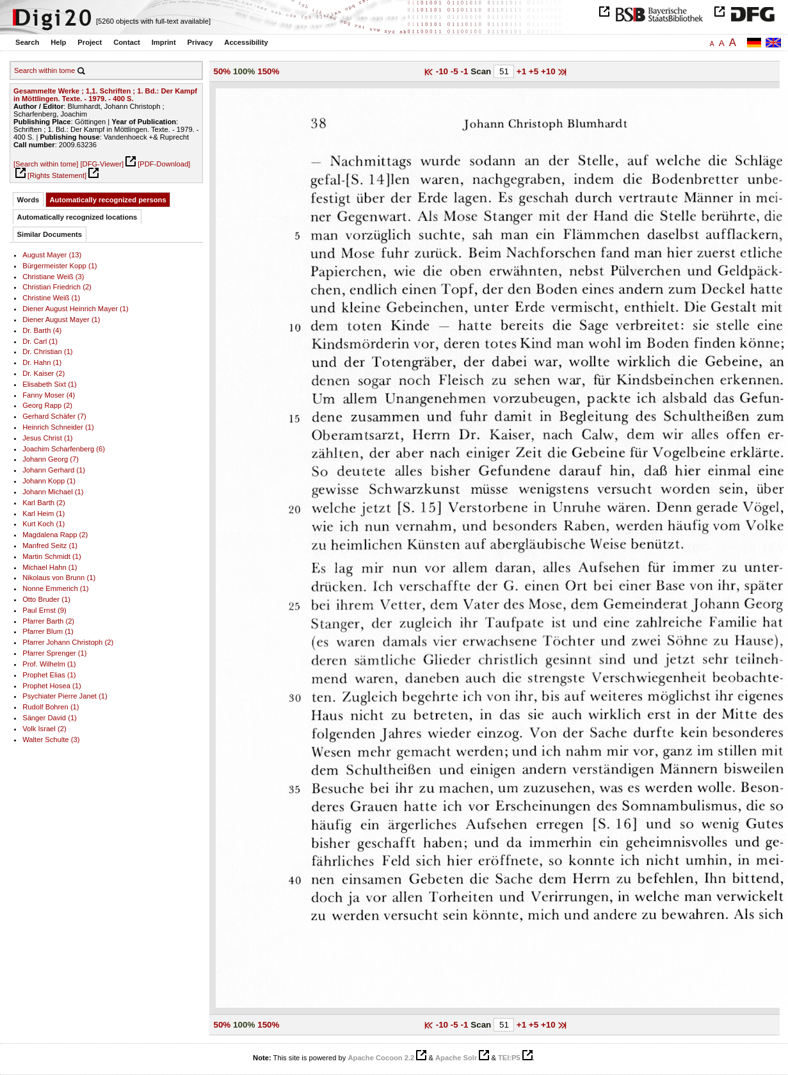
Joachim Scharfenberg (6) (63, 449)
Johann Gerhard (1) (53, 470)
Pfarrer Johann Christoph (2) (67, 642)
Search (27, 42)
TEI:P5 (509, 1058)
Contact (126, 42)
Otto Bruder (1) (46, 599)
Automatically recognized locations (77, 217)
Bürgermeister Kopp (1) (59, 266)
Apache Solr (456, 1058)
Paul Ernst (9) (44, 610)
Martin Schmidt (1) (51, 556)
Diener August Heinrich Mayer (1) (75, 308)
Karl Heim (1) (43, 513)
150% (268, 71)
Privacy (200, 42)
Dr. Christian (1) (47, 351)
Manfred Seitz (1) (49, 545)
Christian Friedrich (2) (57, 287)
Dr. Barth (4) (41, 330)
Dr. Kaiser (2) (43, 373)
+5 (535, 71)
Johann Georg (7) (50, 459)
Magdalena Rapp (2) (55, 534)
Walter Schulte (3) (50, 739)
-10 (443, 71)
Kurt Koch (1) (43, 524)
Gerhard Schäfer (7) (54, 416)
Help (58, 42)
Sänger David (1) (49, 718)
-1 (466, 71)
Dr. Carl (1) (40, 341)
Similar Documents (49, 234)
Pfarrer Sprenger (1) (54, 653)
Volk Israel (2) (44, 728)
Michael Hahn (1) (49, 567)
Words (28, 200)
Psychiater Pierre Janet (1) (65, 696)
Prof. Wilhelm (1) (49, 664)
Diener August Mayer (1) (61, 319)
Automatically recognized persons (108, 200)
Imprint (164, 42)
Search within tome (44, 70)
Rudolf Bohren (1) (50, 707)
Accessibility (246, 42)
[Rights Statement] (57, 175)
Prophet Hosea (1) (51, 686)
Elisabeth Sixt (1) (49, 384)
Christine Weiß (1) (51, 298)
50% (221, 71)
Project (89, 42)
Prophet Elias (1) (49, 675)
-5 (456, 71)
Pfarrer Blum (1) (48, 631)
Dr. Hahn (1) (41, 362)
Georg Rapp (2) (47, 405)
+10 (549, 71)
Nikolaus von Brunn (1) (58, 577)
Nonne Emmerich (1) (55, 588)
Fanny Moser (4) (48, 395)
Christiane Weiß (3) (53, 276)
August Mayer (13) (51, 255)
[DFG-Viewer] (102, 164)
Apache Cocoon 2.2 (381, 1058)
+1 (523, 71)
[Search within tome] (45, 164)
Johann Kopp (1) (49, 481)
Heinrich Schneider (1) (57, 427)
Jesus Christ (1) (47, 438)
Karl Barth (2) (43, 502)
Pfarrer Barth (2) (48, 621)
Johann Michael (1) (52, 492)
